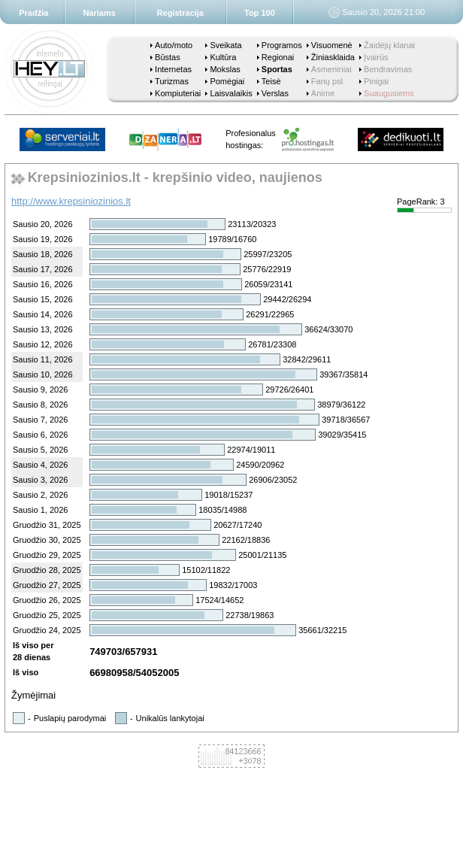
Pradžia (33, 12)
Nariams (99, 12)
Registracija (180, 12)
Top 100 (259, 12)
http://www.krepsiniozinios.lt (71, 201)
